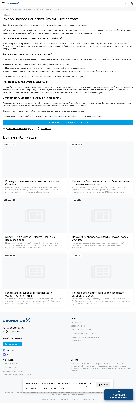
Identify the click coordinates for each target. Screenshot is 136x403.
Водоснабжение (78, 326)
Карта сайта (89, 399)
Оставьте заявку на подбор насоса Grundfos (68, 122)
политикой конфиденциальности (54, 388)
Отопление (76, 322)
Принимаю (103, 384)
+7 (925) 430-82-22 (13, 327)
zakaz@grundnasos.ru (12, 338)
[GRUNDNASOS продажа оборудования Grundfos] (13, 3)
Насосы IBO (76, 341)
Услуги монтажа (10, 367)
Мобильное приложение (14, 371)
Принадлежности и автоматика (85, 337)
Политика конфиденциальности (17, 375)
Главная (6, 9)
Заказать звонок (12, 344)
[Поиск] (126, 3)
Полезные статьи (18, 9)
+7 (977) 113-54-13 (12, 331)
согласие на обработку (35, 386)
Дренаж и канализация (81, 329)
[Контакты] (132, 3)
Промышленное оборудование (85, 333)
